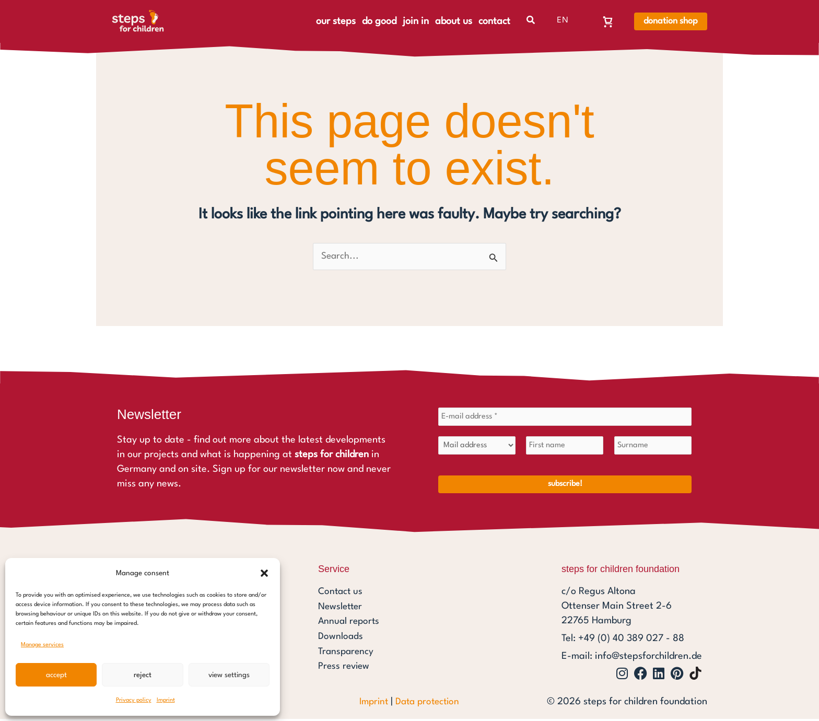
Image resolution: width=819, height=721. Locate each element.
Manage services (42, 645)
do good (379, 21)
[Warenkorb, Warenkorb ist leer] (608, 21)
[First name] (564, 447)
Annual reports (350, 622)
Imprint (166, 700)
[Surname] (653, 447)
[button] (264, 573)
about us (453, 21)
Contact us (341, 593)
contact (494, 21)
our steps (336, 21)
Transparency (347, 652)
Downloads (341, 637)
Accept (56, 675)
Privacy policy (133, 700)
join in (416, 21)
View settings (229, 675)
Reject (142, 675)
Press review (345, 666)
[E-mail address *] (565, 418)
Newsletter (341, 608)
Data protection (429, 703)
